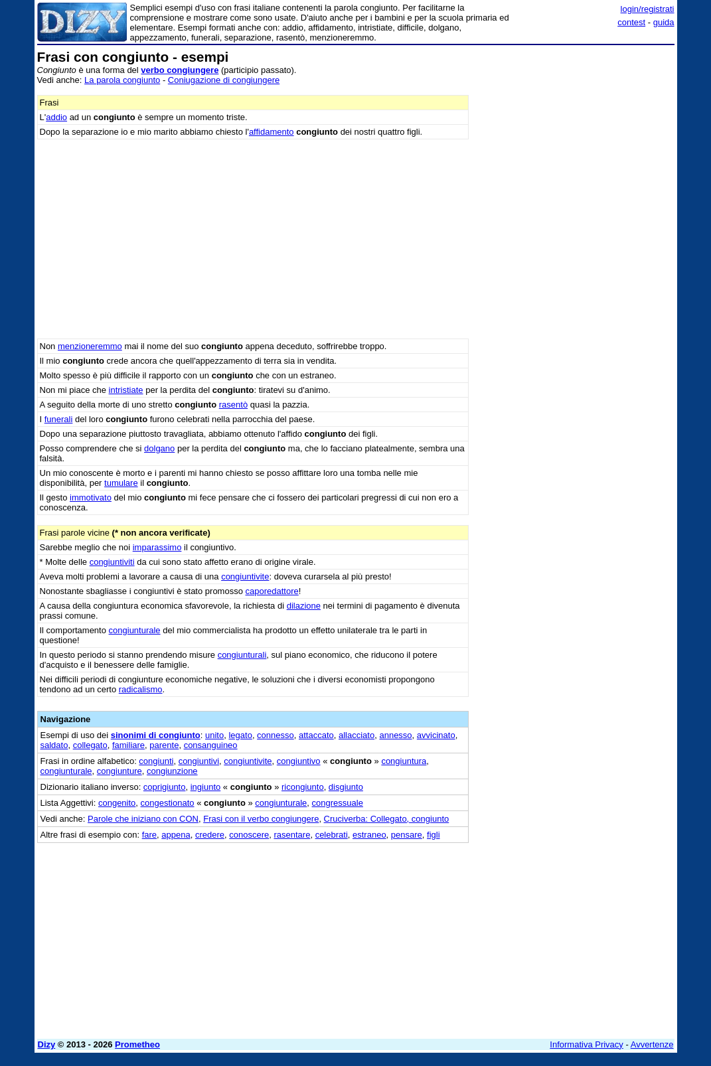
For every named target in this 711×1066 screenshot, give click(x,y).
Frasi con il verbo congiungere (261, 819)
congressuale (337, 803)
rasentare (292, 835)
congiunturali (242, 655)
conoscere (249, 835)
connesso (275, 735)
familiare (128, 745)
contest (631, 22)
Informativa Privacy (586, 1044)
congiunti (156, 761)
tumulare (121, 483)
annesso (395, 735)
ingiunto (206, 787)
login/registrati (647, 9)
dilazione (304, 606)
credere (209, 835)
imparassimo (157, 547)
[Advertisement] (574, 133)
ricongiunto (302, 787)
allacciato (356, 735)
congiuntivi (199, 761)
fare (149, 835)
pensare (406, 835)
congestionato (168, 803)
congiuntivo (299, 761)
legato (240, 735)
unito (214, 735)
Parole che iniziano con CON (143, 819)
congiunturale (135, 630)
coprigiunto (164, 787)
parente (164, 745)
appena (175, 835)
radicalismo (141, 689)
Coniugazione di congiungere (223, 80)
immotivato (91, 497)
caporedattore (272, 591)
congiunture (119, 771)
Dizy (47, 1044)
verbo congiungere (179, 70)
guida (663, 22)
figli (433, 835)
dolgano (159, 448)
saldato (54, 745)
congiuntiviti (112, 562)
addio (56, 117)
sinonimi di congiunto (155, 735)
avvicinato (436, 735)
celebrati (331, 835)
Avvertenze (652, 1044)
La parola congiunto (122, 80)
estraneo (369, 835)
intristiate (126, 390)
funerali (58, 419)
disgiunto (346, 787)
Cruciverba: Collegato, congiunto (386, 819)
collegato (90, 745)
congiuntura (403, 761)
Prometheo (137, 1044)
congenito (116, 803)
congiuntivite (245, 576)
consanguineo (211, 745)
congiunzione (172, 771)
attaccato (316, 735)
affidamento (271, 132)
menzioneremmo (90, 346)
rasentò (233, 405)
